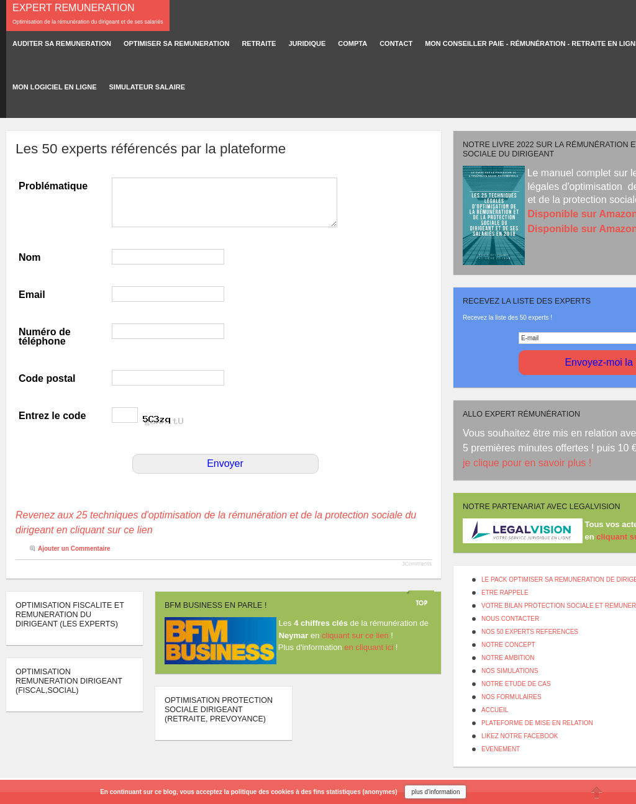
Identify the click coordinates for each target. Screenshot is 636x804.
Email (32, 294)
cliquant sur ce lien (355, 635)
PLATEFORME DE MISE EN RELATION (537, 723)
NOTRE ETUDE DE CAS (516, 683)
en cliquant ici (368, 647)
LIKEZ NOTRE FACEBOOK (519, 736)
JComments (417, 564)
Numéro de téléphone (45, 336)
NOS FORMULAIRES (511, 696)
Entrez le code (52, 415)
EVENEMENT (500, 749)
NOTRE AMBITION (508, 657)
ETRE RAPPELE (505, 592)
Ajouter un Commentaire (74, 548)
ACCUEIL (494, 710)
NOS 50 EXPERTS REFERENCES (529, 631)
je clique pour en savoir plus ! (528, 463)
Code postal (47, 378)
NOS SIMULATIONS (509, 670)
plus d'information (435, 791)
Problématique (53, 186)
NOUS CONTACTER (510, 618)
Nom (30, 257)
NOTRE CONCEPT (508, 644)
